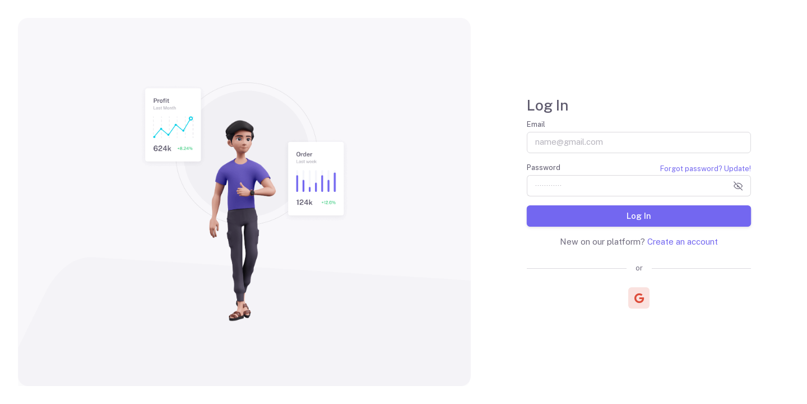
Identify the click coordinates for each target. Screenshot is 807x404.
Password (543, 167)
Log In (639, 215)
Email (536, 124)
